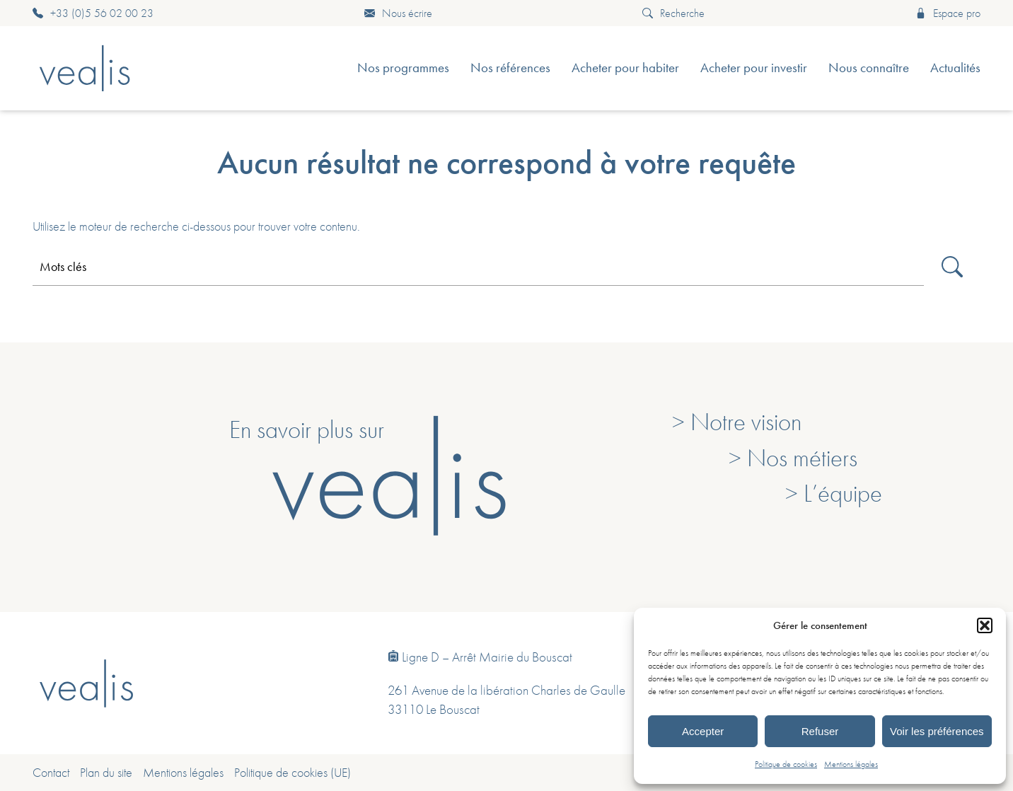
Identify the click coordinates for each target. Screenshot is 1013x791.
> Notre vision (736, 421)
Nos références (510, 67)
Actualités (955, 67)
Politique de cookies (786, 764)
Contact (51, 772)
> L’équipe (833, 493)
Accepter (703, 731)
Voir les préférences (937, 731)
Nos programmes (403, 67)
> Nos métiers (793, 457)
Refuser (820, 731)
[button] (985, 625)
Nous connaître (868, 67)
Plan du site (106, 772)
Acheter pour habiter (625, 67)
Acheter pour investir (753, 67)
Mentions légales (851, 764)
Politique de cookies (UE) (292, 772)
